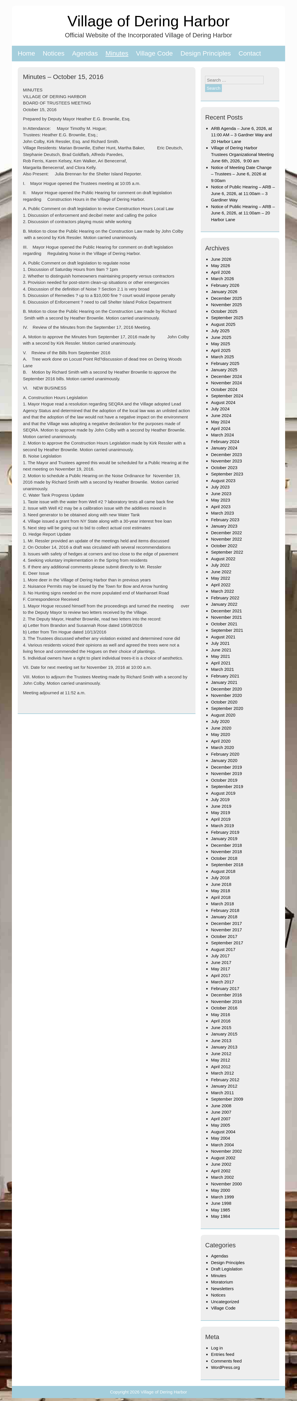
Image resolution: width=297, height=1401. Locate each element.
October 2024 (224, 389)
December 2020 (226, 688)
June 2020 (221, 728)
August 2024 (223, 402)
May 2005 (220, 1125)
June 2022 (221, 571)
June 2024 (221, 415)
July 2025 (220, 330)
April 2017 (221, 975)
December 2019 (226, 767)
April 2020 (221, 741)
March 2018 (222, 903)
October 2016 (224, 1007)
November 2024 (226, 382)
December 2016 (226, 994)
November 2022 (226, 539)
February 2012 (225, 1079)
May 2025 (220, 343)
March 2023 (222, 513)
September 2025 (227, 317)
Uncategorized (225, 1301)
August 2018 (223, 871)
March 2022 (222, 591)
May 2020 (220, 734)
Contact (249, 53)
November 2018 (226, 851)
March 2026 (222, 278)
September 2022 (227, 552)
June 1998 (221, 1203)
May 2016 (220, 1014)
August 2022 (223, 558)
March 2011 (222, 1092)
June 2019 (221, 806)
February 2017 (225, 988)
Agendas (85, 53)
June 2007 (221, 1112)
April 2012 (221, 1066)
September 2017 (227, 942)
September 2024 (227, 395)
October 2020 (224, 701)
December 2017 (226, 923)
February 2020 (225, 754)
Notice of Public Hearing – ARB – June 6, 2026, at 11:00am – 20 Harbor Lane (243, 213)
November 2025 (226, 304)
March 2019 (222, 825)
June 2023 (221, 493)
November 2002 (226, 1151)
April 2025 (221, 350)
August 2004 (223, 1131)
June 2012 (221, 1053)
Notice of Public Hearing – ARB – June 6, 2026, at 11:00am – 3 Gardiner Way (243, 193)
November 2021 (226, 617)
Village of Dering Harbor (148, 21)
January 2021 (224, 682)
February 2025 (225, 363)
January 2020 (224, 760)
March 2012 (222, 1073)
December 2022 (226, 532)
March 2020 (222, 747)
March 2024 (222, 434)
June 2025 (221, 337)
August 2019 (223, 793)
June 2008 (221, 1105)
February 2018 (225, 910)
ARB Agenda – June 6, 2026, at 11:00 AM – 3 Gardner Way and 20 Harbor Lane (241, 135)
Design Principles (205, 53)
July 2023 (220, 486)
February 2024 (225, 441)
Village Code (154, 53)
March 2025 (222, 356)
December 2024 (226, 376)
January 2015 (224, 1033)
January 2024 (224, 447)
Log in (217, 1347)
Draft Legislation (226, 1268)
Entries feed (222, 1354)
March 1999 (222, 1196)
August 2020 (223, 715)
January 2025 (224, 369)
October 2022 (224, 545)
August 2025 (223, 324)
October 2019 (224, 780)
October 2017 (224, 936)
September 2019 (227, 786)
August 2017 (223, 949)
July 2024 (220, 408)
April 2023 (221, 506)
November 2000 (226, 1183)
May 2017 (220, 968)
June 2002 (221, 1164)
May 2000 (220, 1190)
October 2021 (224, 623)
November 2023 (226, 460)
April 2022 (221, 584)
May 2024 (220, 421)
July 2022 (220, 565)
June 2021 (221, 649)
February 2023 (225, 519)
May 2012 (220, 1059)
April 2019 (221, 819)
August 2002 (223, 1157)
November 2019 (226, 773)
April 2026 (221, 272)
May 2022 (220, 578)
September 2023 (227, 473)
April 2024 (221, 428)
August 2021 (223, 636)
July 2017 (220, 955)
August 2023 (223, 480)
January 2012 (224, 1086)
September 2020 (227, 708)
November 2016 (226, 1001)
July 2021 (220, 643)
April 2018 (221, 897)
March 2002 (222, 1177)
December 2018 (226, 845)
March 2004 (222, 1144)
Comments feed (226, 1360)
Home (26, 53)
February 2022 (225, 597)
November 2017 (226, 929)
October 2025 (224, 311)
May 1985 (220, 1209)
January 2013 (224, 1046)
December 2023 (226, 454)
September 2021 (227, 630)
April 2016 (221, 1020)
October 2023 (224, 467)
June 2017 (221, 962)
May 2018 (220, 890)
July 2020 (220, 721)
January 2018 (224, 916)
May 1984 (220, 1216)
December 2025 (226, 298)
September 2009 (227, 1099)
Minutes (117, 53)
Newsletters (222, 1288)
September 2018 (227, 864)
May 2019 (220, 812)
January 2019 (224, 838)
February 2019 (225, 832)
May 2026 (220, 265)
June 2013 (221, 1040)
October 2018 (224, 858)
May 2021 (220, 656)
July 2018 (220, 877)
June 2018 (221, 884)
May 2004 (220, 1138)
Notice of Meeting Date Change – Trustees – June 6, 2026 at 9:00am (241, 174)
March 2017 (222, 981)
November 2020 (226, 695)
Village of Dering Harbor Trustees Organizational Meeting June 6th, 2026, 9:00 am (242, 154)
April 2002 (221, 1170)
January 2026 (224, 291)
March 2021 (222, 669)
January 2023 (224, 526)
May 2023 (220, 499)
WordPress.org (225, 1367)
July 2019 (220, 799)
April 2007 (221, 1118)
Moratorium (222, 1281)
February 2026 (225, 285)
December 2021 (226, 610)
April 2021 (221, 662)
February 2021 (225, 675)
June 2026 (221, 259)
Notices (53, 53)
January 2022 (224, 604)
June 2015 (221, 1027)
